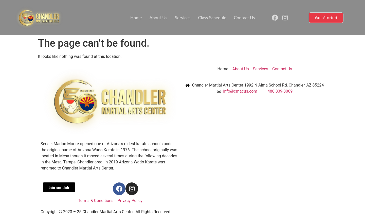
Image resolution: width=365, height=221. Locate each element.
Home (136, 17)
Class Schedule (212, 17)
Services (183, 17)
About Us (158, 17)
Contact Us (244, 17)
